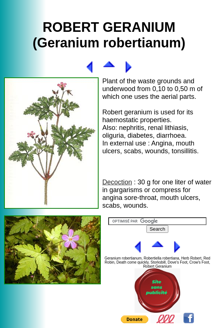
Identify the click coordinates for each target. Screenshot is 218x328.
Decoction (117, 182)
